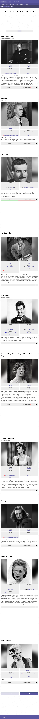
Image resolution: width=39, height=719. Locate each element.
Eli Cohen (4, 154)
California (16, 537)
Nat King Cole (6, 233)
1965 (29, 69)
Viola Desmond (6, 556)
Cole (29, 263)
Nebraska (16, 135)
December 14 (9, 533)
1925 (12, 131)
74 (33, 329)
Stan (10, 325)
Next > (29, 693)
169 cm (28, 73)
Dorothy (10, 468)
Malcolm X (5, 98)
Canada (6, 592)
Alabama (16, 270)
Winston (10, 66)
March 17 (9, 266)
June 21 (27, 670)
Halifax (15, 592)
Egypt (25, 187)
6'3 (30, 135)
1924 (31, 183)
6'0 (30, 270)
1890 (12, 329)
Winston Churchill (7, 36)
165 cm (28, 475)
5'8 (30, 332)
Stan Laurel (5, 296)
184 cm (28, 270)
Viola (10, 585)
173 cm (28, 332)
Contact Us (35, 717)
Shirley (10, 530)
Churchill (29, 66)
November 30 (9, 69)
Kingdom (29, 385)
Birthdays (12, 4)
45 (33, 266)
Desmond (29, 585)
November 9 (9, 471)
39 (33, 131)
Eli (10, 183)
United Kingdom (9, 73)
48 (32, 533)
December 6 (27, 183)
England (14, 73)
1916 (13, 533)
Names (7, 4)
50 (33, 589)
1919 (12, 266)
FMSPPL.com (11, 717)
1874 (13, 69)
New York (34, 673)
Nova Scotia (11, 592)
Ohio (16, 475)
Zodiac (17, 4)
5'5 (30, 475)
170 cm (9, 677)
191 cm (28, 135)
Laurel (29, 325)
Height (26, 4)
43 (13, 673)
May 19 (9, 131)
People (3, 4)
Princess (10, 385)
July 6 (9, 589)
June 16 (9, 329)
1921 (30, 670)
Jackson (28, 530)
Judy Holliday (6, 641)
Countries (21, 4)
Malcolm (10, 128)
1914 (12, 589)
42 (33, 471)
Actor (10, 272)
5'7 (30, 73)
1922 (13, 471)
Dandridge (29, 468)
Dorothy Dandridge (7, 438)
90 (33, 69)
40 (13, 187)
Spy (10, 189)
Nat (10, 263)
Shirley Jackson (6, 501)
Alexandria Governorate (30, 187)
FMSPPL (4, 2)
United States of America (9, 135)
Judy (10, 670)
